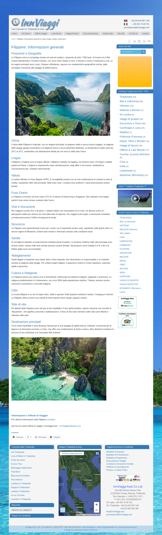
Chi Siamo (26, 33)
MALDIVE (124, 257)
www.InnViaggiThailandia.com (107, 527)
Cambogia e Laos (130, 127)
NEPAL (123, 261)
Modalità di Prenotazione (117, 455)
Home (14, 33)
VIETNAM (124, 225)
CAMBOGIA (125, 245)
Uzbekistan (126, 170)
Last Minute (56, 33)
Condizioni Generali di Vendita (119, 464)
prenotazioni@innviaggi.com (136, 27)
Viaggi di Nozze (72, 33)
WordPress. (94, 530)
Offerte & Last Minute (132, 149)
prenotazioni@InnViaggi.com (119, 515)
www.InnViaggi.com (89, 527)
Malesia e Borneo (130, 110)
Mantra (85, 530)
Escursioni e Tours (130, 123)
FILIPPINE (124, 249)
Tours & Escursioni (90, 33)
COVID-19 (133, 33)
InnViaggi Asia (69, 530)
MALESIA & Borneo (128, 229)
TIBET (122, 265)
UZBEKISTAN (126, 241)
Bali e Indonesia (129, 101)
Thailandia (126, 96)
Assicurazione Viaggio (116, 461)
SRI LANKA (125, 233)
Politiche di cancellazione (117, 467)
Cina (122, 161)
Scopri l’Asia (108, 33)
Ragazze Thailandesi (20, 487)
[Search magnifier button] (143, 52)
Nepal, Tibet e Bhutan (132, 141)
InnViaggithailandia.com (70, 426)
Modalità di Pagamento (116, 458)
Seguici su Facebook (21, 516)
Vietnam (124, 105)
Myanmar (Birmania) (132, 175)
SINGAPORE (126, 253)
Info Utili (121, 33)
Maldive (124, 132)
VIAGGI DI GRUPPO (129, 280)
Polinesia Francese (131, 136)
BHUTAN (124, 269)
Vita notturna (16, 480)
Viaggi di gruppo (129, 118)
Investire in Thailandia (21, 499)
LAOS (122, 292)
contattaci (51, 419)
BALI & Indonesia (127, 222)
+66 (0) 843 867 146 (140, 21)
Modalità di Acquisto (115, 452)
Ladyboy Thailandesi (20, 491)
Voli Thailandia (17, 452)
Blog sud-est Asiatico (20, 476)
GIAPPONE (125, 276)
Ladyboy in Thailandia (21, 483)
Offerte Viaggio (41, 33)
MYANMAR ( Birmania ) (130, 288)
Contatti (145, 33)
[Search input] (131, 52)
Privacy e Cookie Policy (116, 470)
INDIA (122, 272)
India (123, 166)
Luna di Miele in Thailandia (23, 456)
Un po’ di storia (17, 495)
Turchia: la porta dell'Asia (134, 154)
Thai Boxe (15, 472)
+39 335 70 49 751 (140, 24)
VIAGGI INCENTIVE (129, 284)
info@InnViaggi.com (115, 511)
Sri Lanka (125, 114)
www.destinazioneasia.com (127, 527)
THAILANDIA (126, 218)
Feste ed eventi (18, 460)
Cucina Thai (16, 464)
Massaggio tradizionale (21, 468)
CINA (122, 237)
